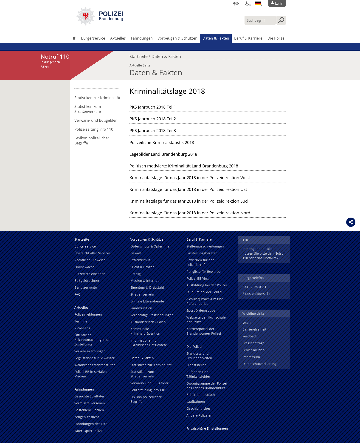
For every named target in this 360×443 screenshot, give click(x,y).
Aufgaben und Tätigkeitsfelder (198, 374)
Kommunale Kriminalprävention (145, 331)
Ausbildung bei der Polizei (206, 285)
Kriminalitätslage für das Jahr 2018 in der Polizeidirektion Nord (189, 213)
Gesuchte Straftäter (89, 396)
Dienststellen (196, 365)
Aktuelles (118, 38)
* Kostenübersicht (256, 293)
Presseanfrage (253, 343)
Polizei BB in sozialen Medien (90, 373)
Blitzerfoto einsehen (89, 274)
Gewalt (135, 253)
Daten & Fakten (215, 38)
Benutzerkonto (85, 287)
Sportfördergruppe (201, 310)
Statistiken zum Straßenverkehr (87, 109)
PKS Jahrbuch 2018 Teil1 (152, 107)
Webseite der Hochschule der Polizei (206, 319)
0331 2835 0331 (254, 287)
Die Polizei (276, 38)
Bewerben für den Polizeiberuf (200, 262)
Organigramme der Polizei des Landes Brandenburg (206, 385)
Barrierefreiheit (254, 329)
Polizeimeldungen (88, 314)
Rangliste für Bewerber (204, 271)
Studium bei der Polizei (204, 292)
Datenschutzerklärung (259, 364)
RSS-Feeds (82, 328)
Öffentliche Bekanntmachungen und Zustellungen (93, 339)
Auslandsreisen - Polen (148, 322)
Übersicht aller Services (92, 253)
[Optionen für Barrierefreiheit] (247, 3)
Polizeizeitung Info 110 (93, 129)
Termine (80, 321)
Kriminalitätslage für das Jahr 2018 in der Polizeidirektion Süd (188, 201)
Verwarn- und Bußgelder (95, 120)
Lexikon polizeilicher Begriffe (91, 140)
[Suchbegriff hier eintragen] (260, 20)
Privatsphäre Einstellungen (207, 428)
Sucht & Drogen (142, 267)
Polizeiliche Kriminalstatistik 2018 (161, 142)
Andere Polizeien (199, 415)
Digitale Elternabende (147, 301)
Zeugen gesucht (86, 417)
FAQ (77, 294)
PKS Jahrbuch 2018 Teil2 (152, 118)
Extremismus (140, 260)
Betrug (135, 274)
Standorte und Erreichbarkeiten (199, 355)
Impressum (251, 357)
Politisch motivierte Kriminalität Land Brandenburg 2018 (183, 166)
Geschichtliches (198, 408)
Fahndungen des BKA (90, 424)
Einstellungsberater (201, 253)
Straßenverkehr (142, 294)
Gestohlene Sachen (89, 410)
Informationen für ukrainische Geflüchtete (148, 342)
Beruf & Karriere (248, 38)
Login (246, 322)
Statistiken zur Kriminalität (97, 97)
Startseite (138, 55)
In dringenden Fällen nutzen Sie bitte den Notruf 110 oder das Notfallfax (263, 253)
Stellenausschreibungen (205, 246)
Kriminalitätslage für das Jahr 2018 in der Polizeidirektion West (189, 177)
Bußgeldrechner (86, 280)
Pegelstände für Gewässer (94, 358)
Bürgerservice (93, 38)
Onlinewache (84, 267)
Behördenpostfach (200, 394)
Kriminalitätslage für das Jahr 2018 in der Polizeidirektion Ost (188, 189)
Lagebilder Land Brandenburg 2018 (163, 154)
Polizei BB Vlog (197, 278)
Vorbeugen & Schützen (177, 38)
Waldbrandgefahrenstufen (94, 365)
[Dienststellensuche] (235, 3)
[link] (99, 24)
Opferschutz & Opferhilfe (149, 246)
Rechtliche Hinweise (89, 260)
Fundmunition (141, 308)
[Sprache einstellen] (258, 3)
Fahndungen (142, 38)
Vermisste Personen (89, 403)
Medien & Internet (144, 280)
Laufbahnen (195, 401)
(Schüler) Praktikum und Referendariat (204, 301)
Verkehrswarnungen (90, 351)
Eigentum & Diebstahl (147, 287)
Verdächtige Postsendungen (152, 315)
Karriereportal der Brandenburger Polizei (203, 331)
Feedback (249, 336)
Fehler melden (253, 350)
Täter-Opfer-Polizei (89, 431)
